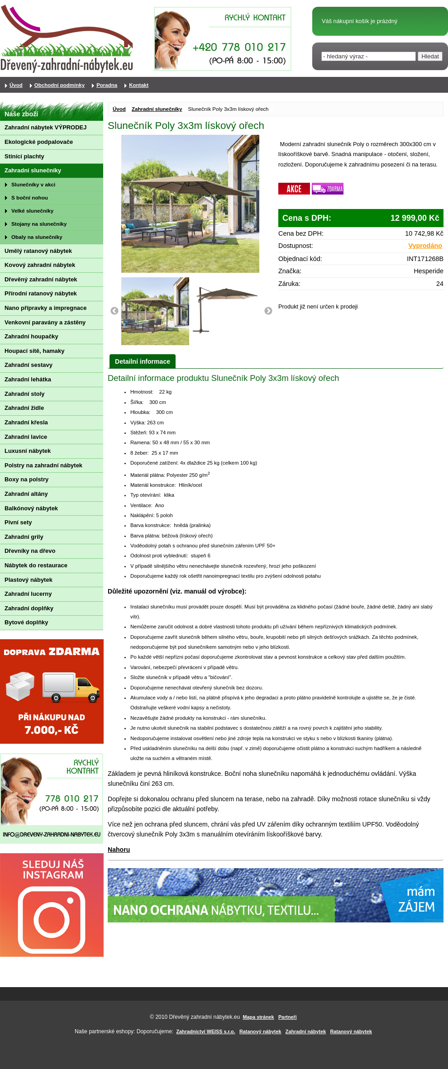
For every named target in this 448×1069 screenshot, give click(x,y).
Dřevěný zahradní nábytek (41, 279)
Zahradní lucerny (28, 593)
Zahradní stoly (25, 393)
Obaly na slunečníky (36, 237)
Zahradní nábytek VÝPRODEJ (45, 127)
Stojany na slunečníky (39, 224)
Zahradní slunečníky (157, 109)
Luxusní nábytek (28, 450)
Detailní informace (142, 361)
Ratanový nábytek (260, 1031)
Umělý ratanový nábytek (38, 250)
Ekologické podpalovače (39, 141)
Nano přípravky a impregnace (45, 307)
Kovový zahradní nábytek (40, 264)
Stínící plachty (24, 156)
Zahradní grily (24, 536)
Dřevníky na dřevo (30, 550)
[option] (156, 311)
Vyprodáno (425, 245)
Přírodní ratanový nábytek (41, 293)
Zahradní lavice (26, 436)
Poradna (106, 85)
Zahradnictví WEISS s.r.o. (205, 1031)
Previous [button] (114, 311)
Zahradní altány (26, 493)
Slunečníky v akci (33, 184)
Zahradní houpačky (31, 336)
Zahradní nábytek (306, 1031)
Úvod (119, 109)
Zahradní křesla (26, 422)
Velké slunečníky (32, 211)
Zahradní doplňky (29, 608)
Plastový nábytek (28, 579)
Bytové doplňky (26, 622)
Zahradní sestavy (28, 364)
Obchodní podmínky (59, 85)
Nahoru (119, 849)
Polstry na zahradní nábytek (43, 465)
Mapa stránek (258, 1017)
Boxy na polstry (26, 479)
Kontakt (138, 85)
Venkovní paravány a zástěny (45, 322)
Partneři (287, 1017)
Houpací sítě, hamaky (34, 350)
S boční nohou (29, 197)
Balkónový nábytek (31, 508)
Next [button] (268, 311)
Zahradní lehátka (28, 379)
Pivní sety (18, 522)
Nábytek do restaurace (36, 565)
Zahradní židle (24, 407)
